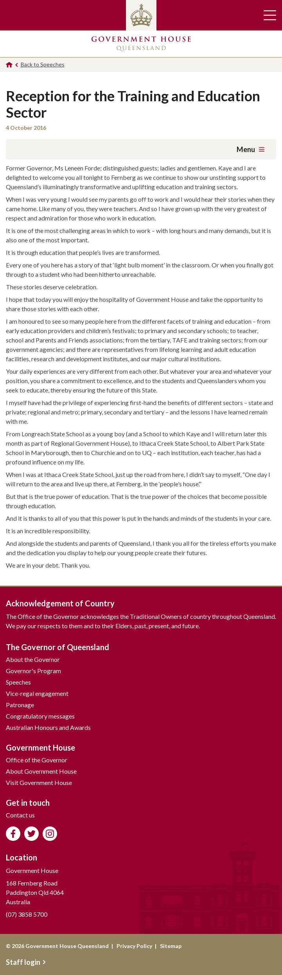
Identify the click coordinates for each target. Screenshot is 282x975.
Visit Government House (39, 782)
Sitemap (170, 946)
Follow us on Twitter (31, 834)
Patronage (20, 704)
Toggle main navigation (270, 15)
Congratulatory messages (40, 716)
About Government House (41, 771)
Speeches (18, 682)
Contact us (20, 815)
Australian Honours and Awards (48, 727)
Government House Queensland (141, 43)
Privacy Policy (134, 946)
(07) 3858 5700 (26, 914)
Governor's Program (33, 670)
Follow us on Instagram (50, 834)
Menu (250, 149)
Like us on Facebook (13, 834)
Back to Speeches (43, 64)
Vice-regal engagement (37, 693)
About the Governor (33, 659)
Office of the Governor (36, 760)
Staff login (26, 962)
